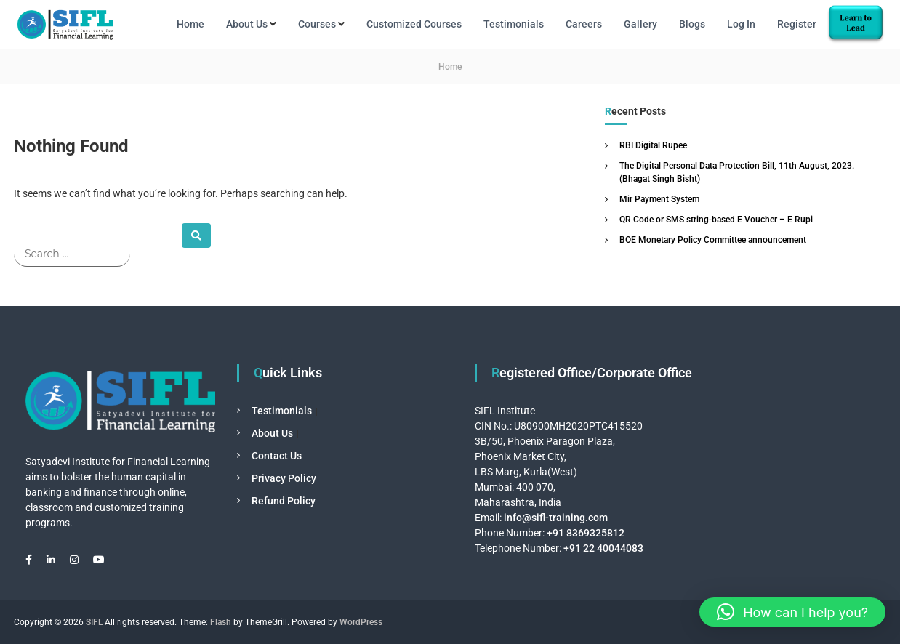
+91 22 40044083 (602, 548)
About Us (247, 24)
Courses (317, 24)
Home (190, 24)
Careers (584, 24)
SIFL (94, 622)
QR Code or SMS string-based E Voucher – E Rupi (716, 219)
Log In (741, 24)
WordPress (360, 622)
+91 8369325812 (585, 533)
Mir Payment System (659, 199)
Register (796, 24)
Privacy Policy (284, 478)
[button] (792, 612)
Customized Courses (414, 24)
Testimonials (513, 24)
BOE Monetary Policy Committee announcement (712, 240)
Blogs (692, 24)
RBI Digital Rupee (653, 145)
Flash (220, 622)
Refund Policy (284, 501)
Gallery (640, 24)
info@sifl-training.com (556, 517)
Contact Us (277, 456)
